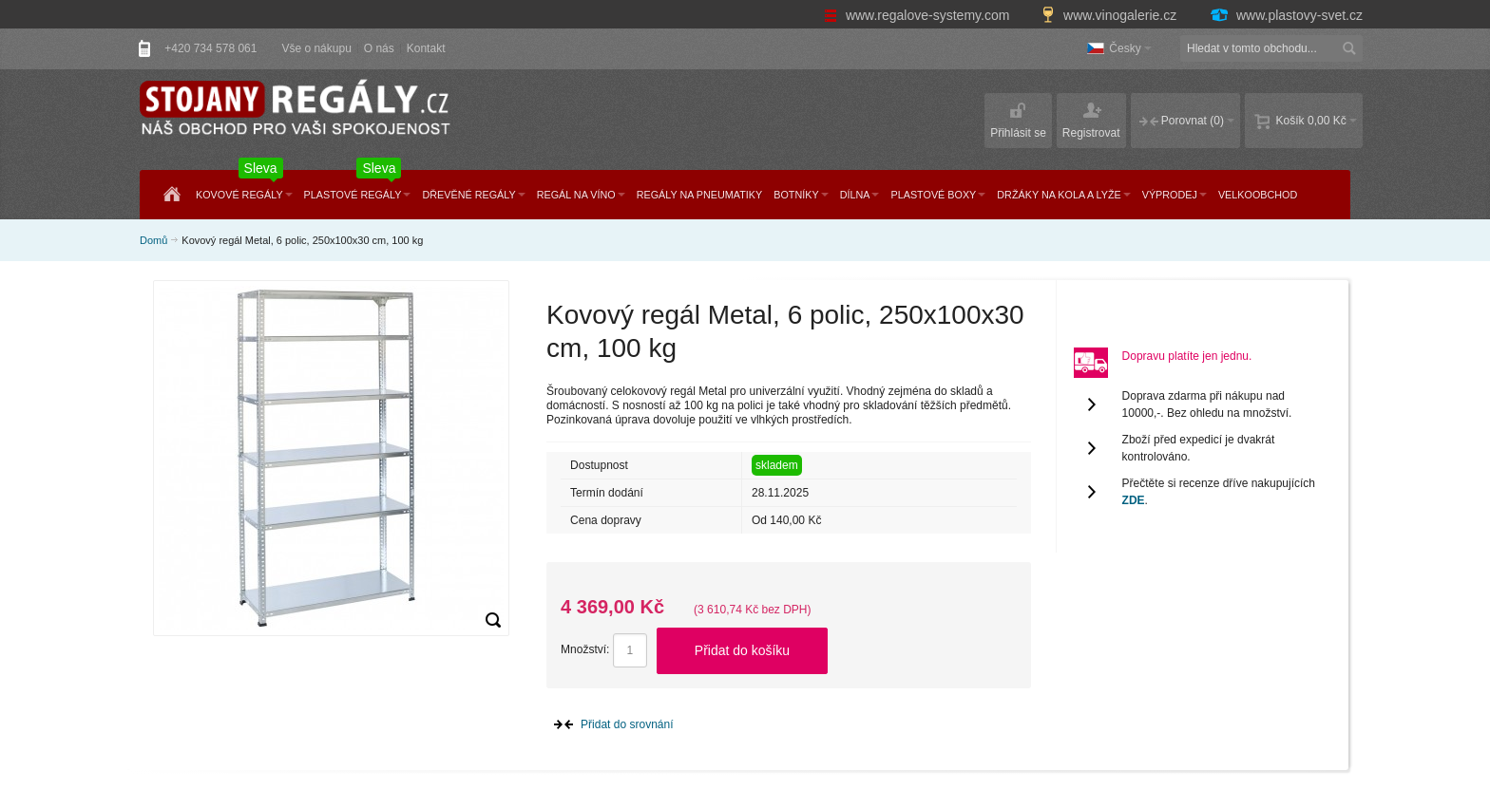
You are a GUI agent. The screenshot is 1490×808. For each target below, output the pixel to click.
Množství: (585, 649)
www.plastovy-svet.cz (1286, 15)
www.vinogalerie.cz (1110, 15)
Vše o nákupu (316, 48)
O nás (379, 48)
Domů (153, 240)
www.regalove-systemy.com (918, 15)
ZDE (1133, 500)
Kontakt (426, 48)
